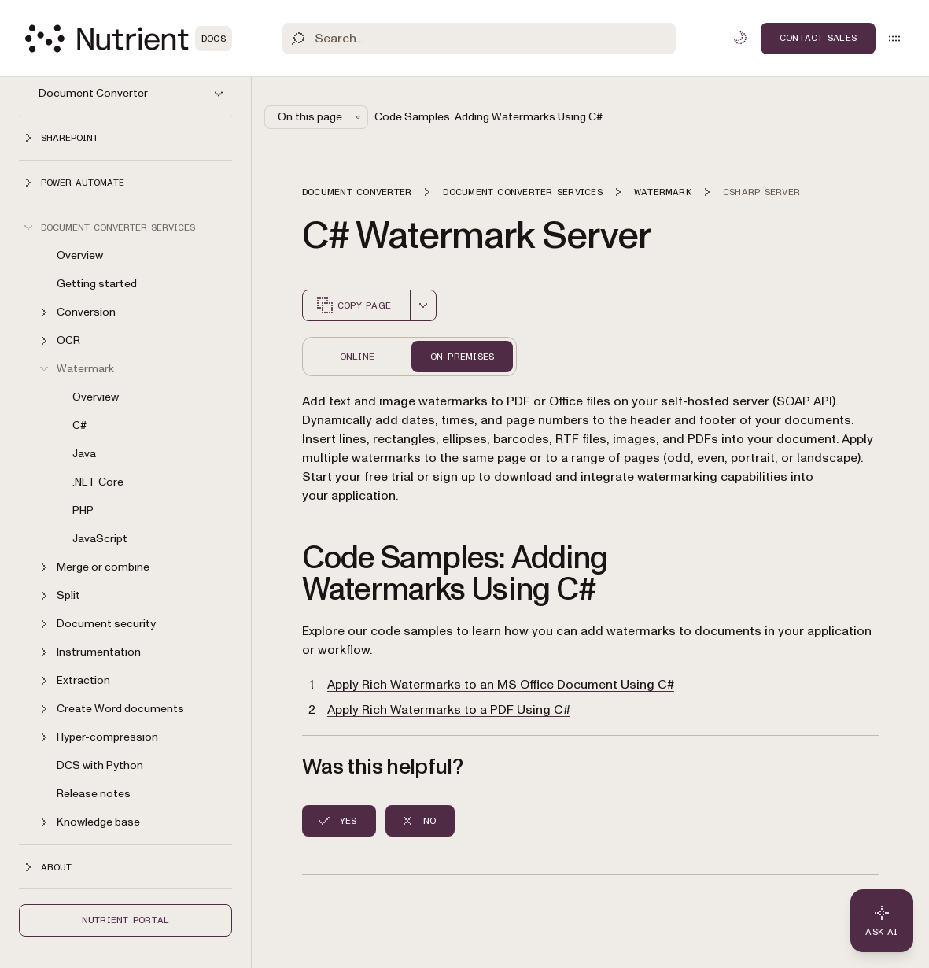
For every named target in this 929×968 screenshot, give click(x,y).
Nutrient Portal (126, 920)
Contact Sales (818, 37)
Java (84, 453)
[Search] (479, 38)
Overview (80, 255)
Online (357, 356)
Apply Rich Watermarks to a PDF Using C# (448, 710)
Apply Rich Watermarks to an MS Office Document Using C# (500, 684)
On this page (321, 116)
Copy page (353, 305)
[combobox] (423, 305)
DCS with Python (100, 765)
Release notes (94, 793)
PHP (83, 510)
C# (79, 425)
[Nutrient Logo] (128, 38)
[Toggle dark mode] (740, 38)
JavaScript (99, 538)
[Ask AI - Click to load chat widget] (881, 920)
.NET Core (97, 482)
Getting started (97, 283)
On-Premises (462, 356)
